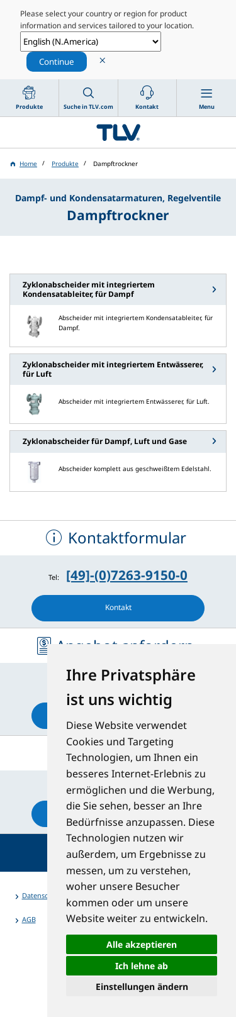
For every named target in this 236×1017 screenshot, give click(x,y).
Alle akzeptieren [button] (141, 944)
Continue (56, 61)
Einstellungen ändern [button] (142, 986)
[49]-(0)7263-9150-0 (127, 575)
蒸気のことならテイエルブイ (118, 132)
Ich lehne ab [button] (141, 966)
